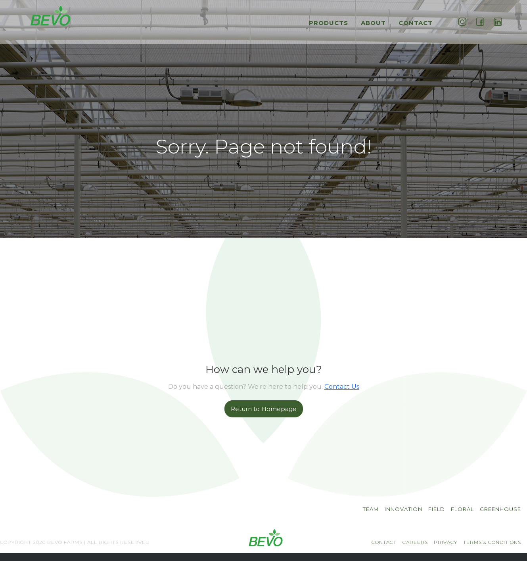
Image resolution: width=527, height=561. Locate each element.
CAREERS (415, 542)
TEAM (371, 509)
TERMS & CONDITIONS (492, 542)
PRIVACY (445, 542)
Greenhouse (500, 509)
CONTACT (384, 542)
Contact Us (341, 386)
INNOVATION (403, 509)
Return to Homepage (264, 409)
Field (436, 509)
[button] (330, 27)
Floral (462, 509)
